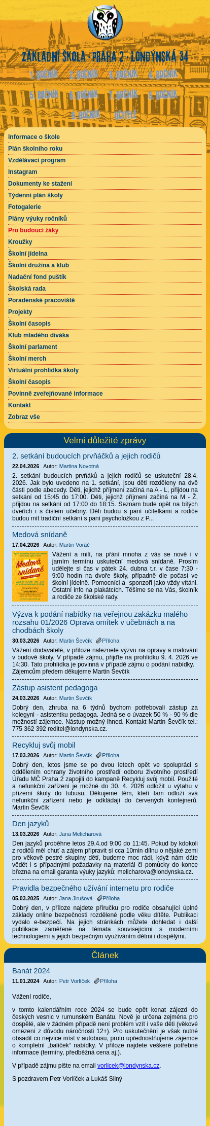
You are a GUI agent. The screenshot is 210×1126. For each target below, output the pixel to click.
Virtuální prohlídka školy (43, 370)
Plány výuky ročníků (37, 218)
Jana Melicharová (80, 834)
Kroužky (20, 241)
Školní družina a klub (38, 265)
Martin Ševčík (75, 641)
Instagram (22, 171)
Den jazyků (30, 824)
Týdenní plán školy (35, 195)
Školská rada (27, 288)
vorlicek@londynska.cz (128, 1065)
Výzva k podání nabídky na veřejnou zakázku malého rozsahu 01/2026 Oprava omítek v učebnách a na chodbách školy (100, 622)
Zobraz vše (24, 416)
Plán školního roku (35, 148)
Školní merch (27, 358)
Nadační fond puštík (37, 276)
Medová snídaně (39, 535)
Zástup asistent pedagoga (55, 688)
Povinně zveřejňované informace (55, 393)
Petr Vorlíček (74, 981)
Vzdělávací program (36, 160)
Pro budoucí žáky (33, 230)
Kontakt (19, 405)
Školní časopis (29, 323)
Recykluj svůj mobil (44, 745)
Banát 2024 (31, 971)
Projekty (20, 311)
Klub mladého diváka (38, 335)
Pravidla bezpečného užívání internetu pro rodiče (93, 888)
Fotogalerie (24, 206)
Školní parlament (32, 346)
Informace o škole (34, 136)
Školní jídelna (27, 253)
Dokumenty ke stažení (40, 183)
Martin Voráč (74, 545)
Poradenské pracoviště (41, 300)
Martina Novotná (79, 466)
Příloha (105, 981)
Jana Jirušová (76, 898)
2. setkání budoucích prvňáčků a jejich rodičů (86, 456)
